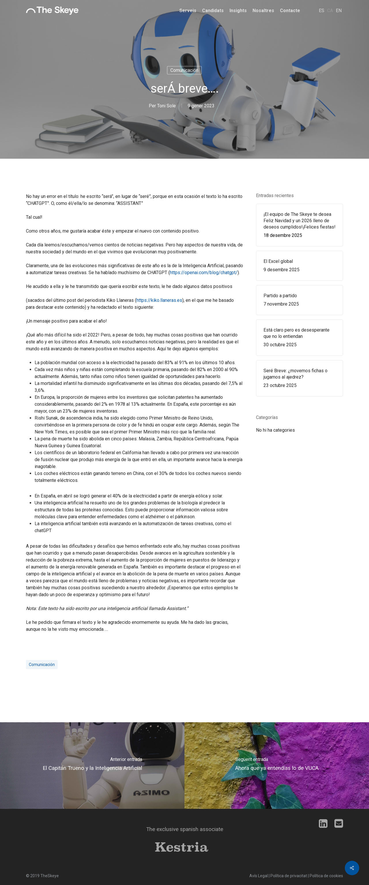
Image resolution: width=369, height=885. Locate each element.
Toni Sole (166, 105)
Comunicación (184, 70)
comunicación (42, 664)
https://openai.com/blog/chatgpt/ (204, 272)
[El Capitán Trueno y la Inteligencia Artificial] (92, 765)
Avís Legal (258, 875)
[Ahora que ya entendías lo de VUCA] (276, 765)
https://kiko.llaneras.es (159, 300)
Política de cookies (326, 875)
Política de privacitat (288, 875)
